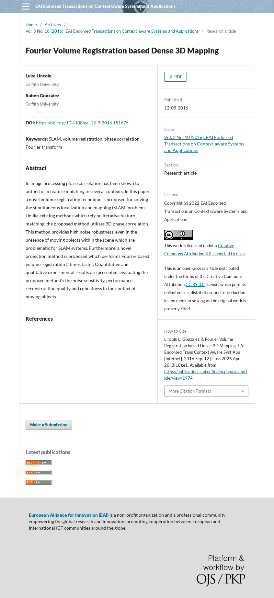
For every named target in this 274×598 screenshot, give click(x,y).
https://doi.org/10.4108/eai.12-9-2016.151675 (82, 122)
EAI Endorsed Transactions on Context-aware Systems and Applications (105, 6)
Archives (53, 24)
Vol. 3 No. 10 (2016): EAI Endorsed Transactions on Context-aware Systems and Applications (112, 31)
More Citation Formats (190, 391)
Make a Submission (49, 424)
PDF (177, 76)
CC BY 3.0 (195, 284)
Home (31, 24)
